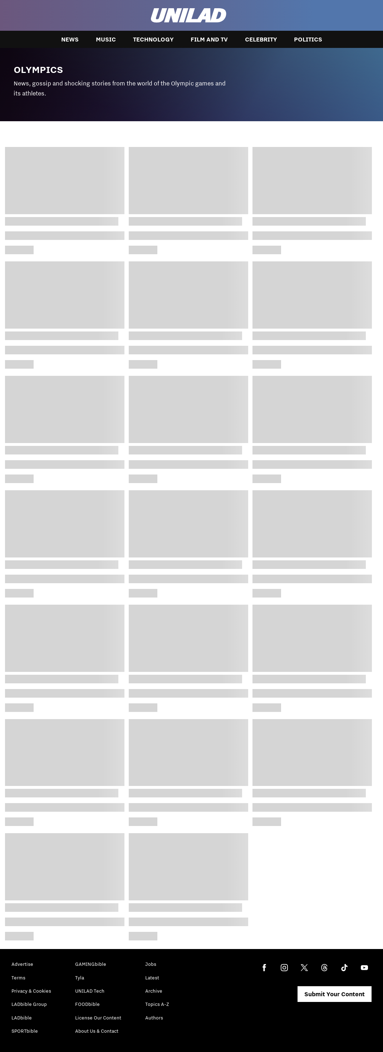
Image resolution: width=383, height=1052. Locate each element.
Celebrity (261, 39)
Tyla (79, 977)
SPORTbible (24, 1031)
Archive (153, 991)
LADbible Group (29, 1004)
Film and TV (209, 39)
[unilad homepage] (188, 15)
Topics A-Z (157, 1004)
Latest (152, 977)
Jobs (150, 964)
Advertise (22, 964)
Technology (153, 39)
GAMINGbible (90, 964)
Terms (18, 977)
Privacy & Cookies (31, 991)
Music (106, 39)
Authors (154, 1017)
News (70, 39)
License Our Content (98, 1017)
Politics (308, 39)
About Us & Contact (96, 1031)
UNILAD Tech (89, 991)
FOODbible (87, 1004)
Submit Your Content (334, 994)
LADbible (21, 1017)
